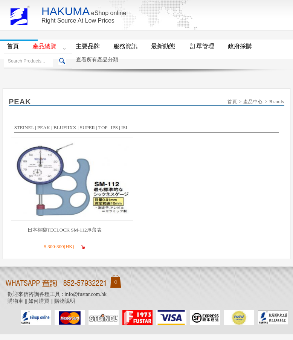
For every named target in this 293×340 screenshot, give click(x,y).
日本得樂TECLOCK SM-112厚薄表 (64, 230)
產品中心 (253, 101)
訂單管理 (202, 46)
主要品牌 (88, 46)
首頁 (13, 46)
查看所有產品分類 (97, 60)
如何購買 (38, 301)
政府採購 (240, 46)
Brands (276, 101)
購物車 (15, 301)
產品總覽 (44, 46)
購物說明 (64, 301)
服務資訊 (125, 46)
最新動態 (164, 46)
